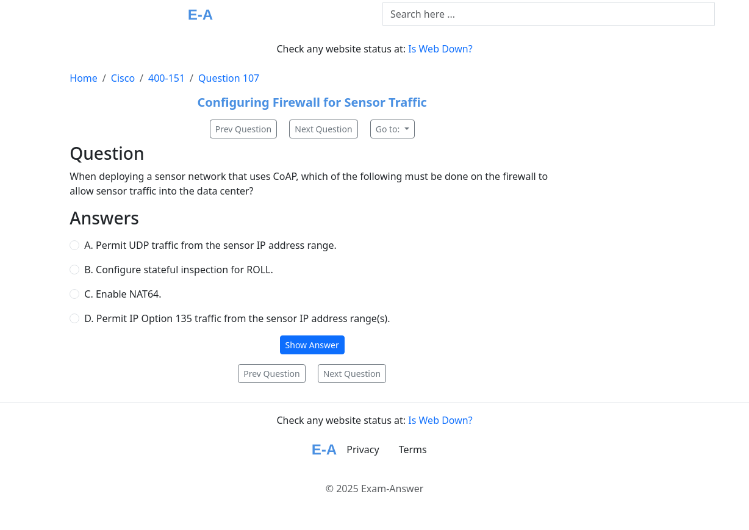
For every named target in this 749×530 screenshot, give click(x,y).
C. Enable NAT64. (122, 294)
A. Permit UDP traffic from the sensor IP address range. (210, 245)
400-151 (166, 78)
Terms (413, 449)
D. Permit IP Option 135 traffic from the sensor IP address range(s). (237, 318)
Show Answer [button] (312, 345)
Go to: (389, 129)
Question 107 (228, 78)
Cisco (123, 78)
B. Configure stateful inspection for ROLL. (178, 269)
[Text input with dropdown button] (548, 14)
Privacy (362, 449)
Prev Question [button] (243, 129)
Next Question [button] (323, 129)
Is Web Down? (440, 49)
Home (84, 78)
